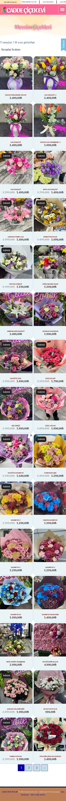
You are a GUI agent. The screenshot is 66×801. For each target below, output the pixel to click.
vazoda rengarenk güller (15, 95)
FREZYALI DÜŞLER (15, 284)
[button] (62, 9)
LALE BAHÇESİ (16, 189)
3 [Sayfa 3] (36, 768)
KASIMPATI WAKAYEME (50, 614)
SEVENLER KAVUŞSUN (50, 331)
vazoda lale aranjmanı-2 (50, 142)
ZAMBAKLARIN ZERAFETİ (15, 331)
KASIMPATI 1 (15, 567)
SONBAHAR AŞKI (50, 473)
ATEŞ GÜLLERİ (50, 378)
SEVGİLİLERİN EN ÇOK (50, 661)
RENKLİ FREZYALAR (50, 236)
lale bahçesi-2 (50, 95)
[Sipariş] (33, 49)
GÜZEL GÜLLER (50, 425)
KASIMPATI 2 (50, 567)
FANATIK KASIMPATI (50, 520)
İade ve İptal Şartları (37, 795)
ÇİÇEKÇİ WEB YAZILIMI (10, 792)
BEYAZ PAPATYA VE (50, 709)
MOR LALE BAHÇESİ (50, 189)
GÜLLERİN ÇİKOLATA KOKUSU (50, 756)
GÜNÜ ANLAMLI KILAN (50, 284)
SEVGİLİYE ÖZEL (15, 378)
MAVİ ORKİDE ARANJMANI (15, 661)
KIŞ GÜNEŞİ (16, 425)
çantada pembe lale (16, 236)
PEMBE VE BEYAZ (16, 756)
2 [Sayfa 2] (29, 768)
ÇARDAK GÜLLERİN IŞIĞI (15, 709)
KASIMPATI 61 (16, 614)
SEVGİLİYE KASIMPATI (16, 473)
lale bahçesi (16, 142)
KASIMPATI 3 (15, 520)
